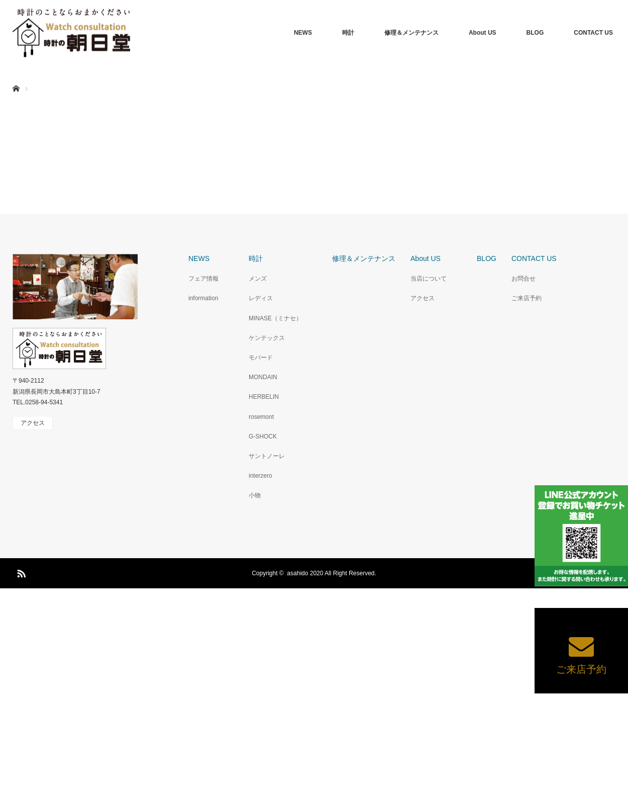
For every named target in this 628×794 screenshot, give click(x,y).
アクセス (422, 298)
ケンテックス (267, 337)
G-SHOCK (263, 436)
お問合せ (523, 278)
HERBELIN (264, 396)
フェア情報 (203, 278)
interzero (260, 475)
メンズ (258, 278)
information (203, 298)
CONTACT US (593, 32)
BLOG (535, 32)
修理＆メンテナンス (411, 32)
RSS (20, 571)
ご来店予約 (526, 298)
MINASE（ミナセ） (275, 318)
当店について (428, 278)
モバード (261, 357)
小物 (255, 495)
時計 (348, 32)
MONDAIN (263, 377)
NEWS (303, 32)
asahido (297, 573)
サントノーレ (267, 456)
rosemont (261, 416)
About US (482, 32)
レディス (261, 298)
